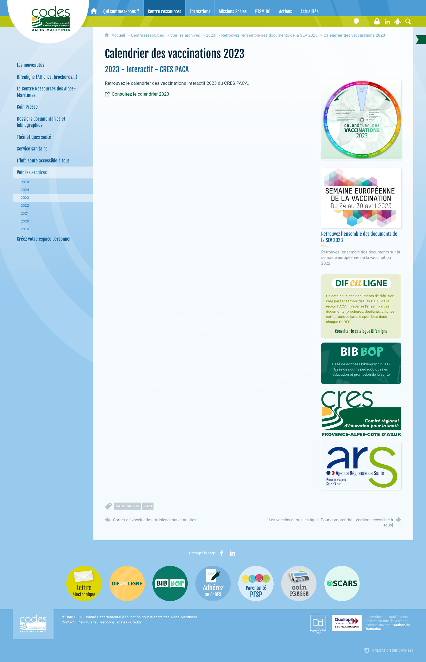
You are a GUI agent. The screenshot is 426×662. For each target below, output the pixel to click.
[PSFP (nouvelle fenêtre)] (256, 583)
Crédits (136, 622)
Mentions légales (113, 622)
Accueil (119, 35)
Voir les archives (185, 35)
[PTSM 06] (263, 8)
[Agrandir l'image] (361, 119)
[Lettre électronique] (367, 21)
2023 (210, 35)
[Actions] (285, 8)
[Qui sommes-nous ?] (121, 8)
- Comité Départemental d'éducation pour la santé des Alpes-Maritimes (131, 617)
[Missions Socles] (233, 8)
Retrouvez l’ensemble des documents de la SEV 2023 (269, 35)
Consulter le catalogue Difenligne (361, 331)
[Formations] (200, 8)
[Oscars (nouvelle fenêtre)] (342, 583)
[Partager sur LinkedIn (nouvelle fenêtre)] (232, 553)
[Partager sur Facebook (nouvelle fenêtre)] (221, 553)
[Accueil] (94, 8)
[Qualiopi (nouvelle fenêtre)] (372, 623)
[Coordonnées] (356, 21)
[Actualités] (309, 8)
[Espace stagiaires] (377, 21)
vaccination (127, 506)
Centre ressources (147, 35)
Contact (68, 622)
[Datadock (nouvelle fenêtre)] (318, 624)
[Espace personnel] (398, 21)
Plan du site (86, 622)
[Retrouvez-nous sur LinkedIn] (387, 21)
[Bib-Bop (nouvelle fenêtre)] (170, 583)
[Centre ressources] (164, 8)
